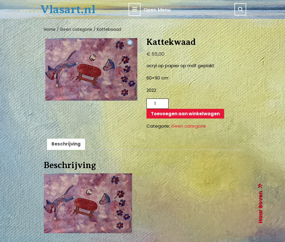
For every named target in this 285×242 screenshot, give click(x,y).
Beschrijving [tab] (66, 144)
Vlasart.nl (67, 9)
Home (50, 29)
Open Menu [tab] (150, 9)
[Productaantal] (157, 104)
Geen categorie (76, 29)
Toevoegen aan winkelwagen (185, 114)
